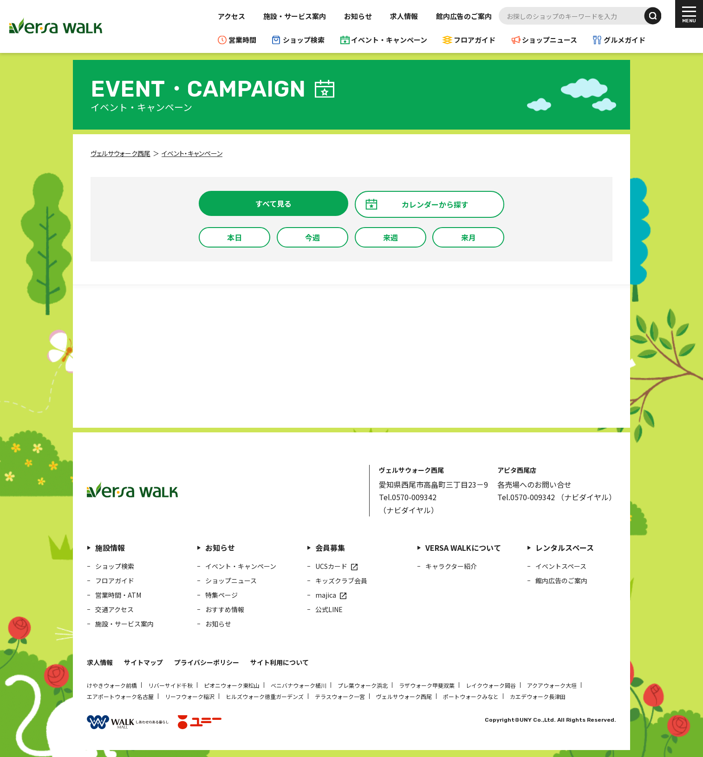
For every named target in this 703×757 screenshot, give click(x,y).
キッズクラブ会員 (341, 580)
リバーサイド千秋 (170, 685)
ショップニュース (549, 40)
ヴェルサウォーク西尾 (404, 696)
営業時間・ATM (118, 595)
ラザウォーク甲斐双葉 (427, 685)
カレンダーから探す (435, 204)
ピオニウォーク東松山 (232, 685)
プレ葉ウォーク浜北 (363, 685)
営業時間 (242, 40)
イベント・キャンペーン (389, 40)
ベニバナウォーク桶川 (298, 685)
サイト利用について (279, 662)
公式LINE (329, 609)
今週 (312, 237)
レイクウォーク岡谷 (491, 685)
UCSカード (331, 566)
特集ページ (221, 595)
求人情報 (404, 16)
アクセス (231, 16)
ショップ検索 (304, 40)
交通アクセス (114, 609)
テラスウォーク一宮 (340, 696)
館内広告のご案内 (464, 16)
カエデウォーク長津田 (538, 696)
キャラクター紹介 (451, 566)
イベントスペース (560, 566)
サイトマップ (143, 662)
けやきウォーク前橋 (112, 685)
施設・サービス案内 (294, 16)
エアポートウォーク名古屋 (120, 696)
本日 (234, 237)
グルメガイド (624, 40)
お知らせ (358, 16)
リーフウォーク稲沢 (190, 696)
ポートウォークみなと (471, 696)
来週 (390, 237)
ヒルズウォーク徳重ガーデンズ (265, 696)
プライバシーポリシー (206, 662)
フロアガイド (474, 40)
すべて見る (273, 203)
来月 (468, 237)
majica (325, 595)
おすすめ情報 (224, 609)
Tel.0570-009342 (407, 496)
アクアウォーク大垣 (552, 685)
